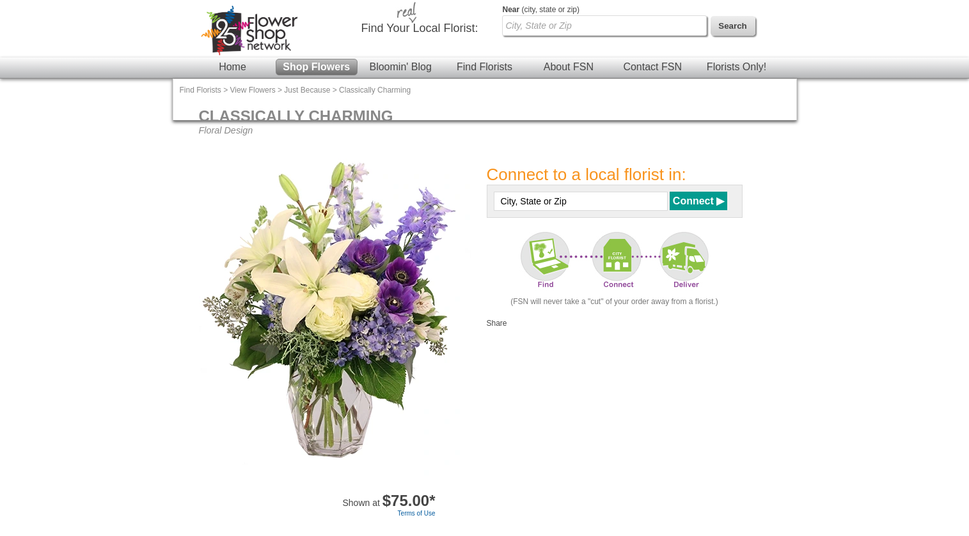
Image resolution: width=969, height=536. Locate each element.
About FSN (569, 66)
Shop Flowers (316, 66)
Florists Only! (736, 66)
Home (232, 66)
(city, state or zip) (541, 9)
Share (497, 323)
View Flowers (253, 90)
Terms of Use (417, 513)
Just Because (307, 90)
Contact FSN (652, 66)
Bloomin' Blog (400, 66)
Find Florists (484, 66)
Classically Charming (375, 90)
